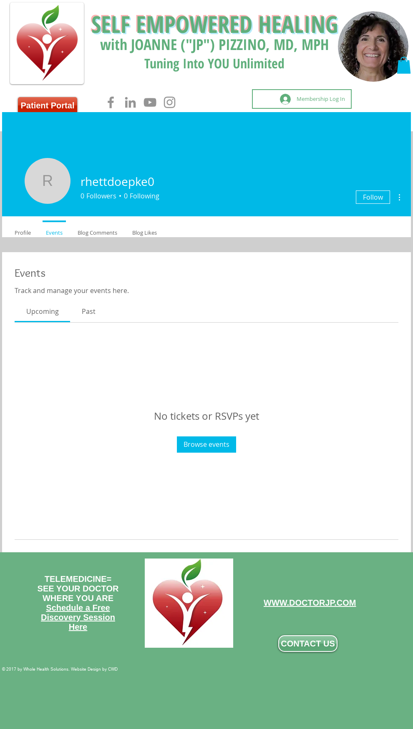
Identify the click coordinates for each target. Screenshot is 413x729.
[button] (404, 65)
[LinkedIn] (130, 102)
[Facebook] (110, 102)
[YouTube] (150, 102)
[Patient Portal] (47, 105)
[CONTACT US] (307, 643)
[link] (42, 311)
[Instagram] (169, 102)
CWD (113, 669)
